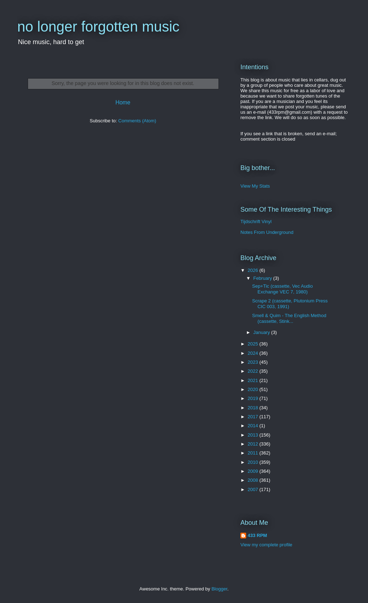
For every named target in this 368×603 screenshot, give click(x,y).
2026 (253, 270)
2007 (253, 489)
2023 (253, 362)
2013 (253, 435)
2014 (253, 425)
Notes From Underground (266, 232)
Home (122, 102)
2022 (253, 371)
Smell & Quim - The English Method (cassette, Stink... (289, 318)
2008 (253, 480)
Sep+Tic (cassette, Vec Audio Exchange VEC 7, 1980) (282, 289)
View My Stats (255, 186)
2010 (253, 462)
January (262, 332)
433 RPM (257, 535)
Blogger (219, 589)
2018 (253, 407)
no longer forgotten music (98, 26)
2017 (253, 416)
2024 (253, 353)
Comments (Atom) (137, 120)
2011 (253, 453)
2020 (253, 389)
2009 (253, 471)
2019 (253, 398)
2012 (253, 444)
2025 (253, 344)
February (263, 278)
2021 (253, 380)
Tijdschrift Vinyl (256, 221)
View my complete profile (266, 544)
